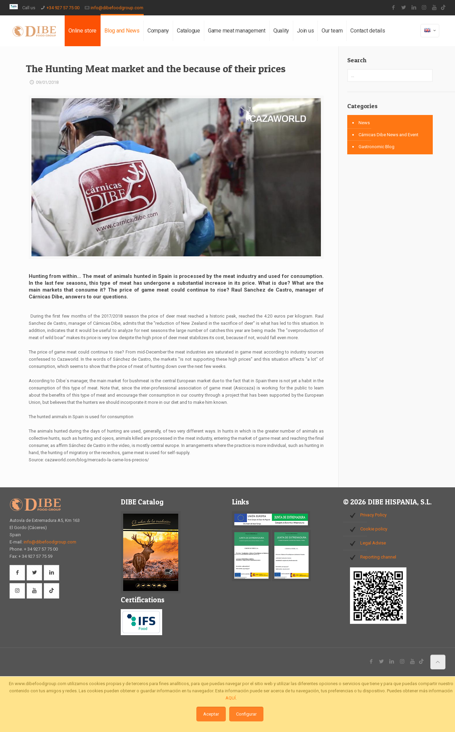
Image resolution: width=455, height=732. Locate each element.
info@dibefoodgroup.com (117, 7)
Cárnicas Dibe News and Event (388, 134)
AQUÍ (230, 698)
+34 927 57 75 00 (63, 7)
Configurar (246, 714)
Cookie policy (373, 528)
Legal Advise (373, 542)
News (364, 122)
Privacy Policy (373, 514)
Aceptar (211, 714)
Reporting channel (378, 557)
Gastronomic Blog (376, 146)
